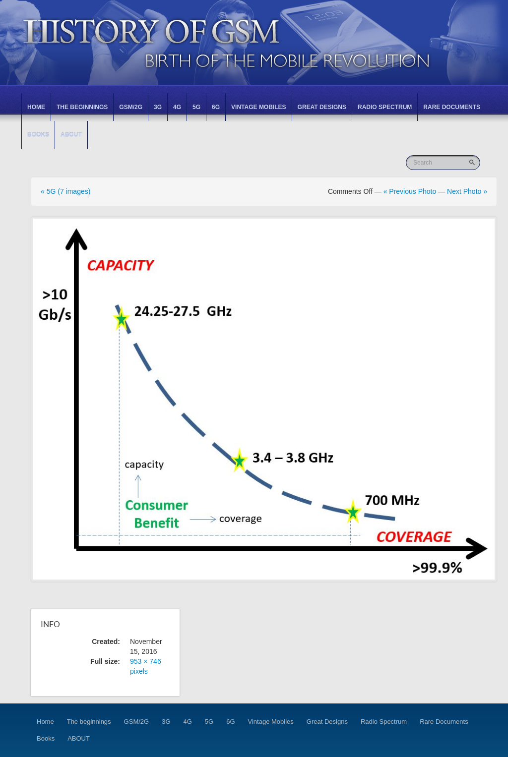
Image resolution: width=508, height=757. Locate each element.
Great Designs (322, 107)
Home (36, 107)
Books (38, 134)
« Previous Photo (410, 191)
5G (196, 107)
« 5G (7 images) (65, 191)
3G (158, 107)
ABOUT (71, 134)
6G (216, 107)
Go (473, 162)
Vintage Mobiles (258, 107)
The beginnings (82, 107)
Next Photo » (467, 191)
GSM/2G (130, 107)
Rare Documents (451, 107)
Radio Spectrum (385, 107)
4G (177, 107)
